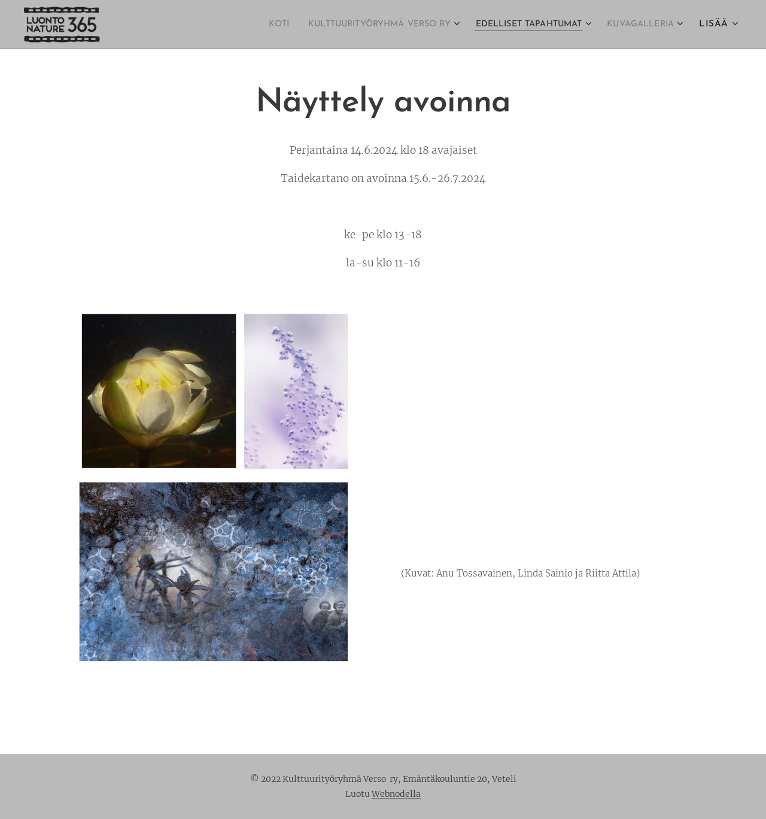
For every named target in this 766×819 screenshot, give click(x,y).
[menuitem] (233, 25)
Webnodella (396, 793)
